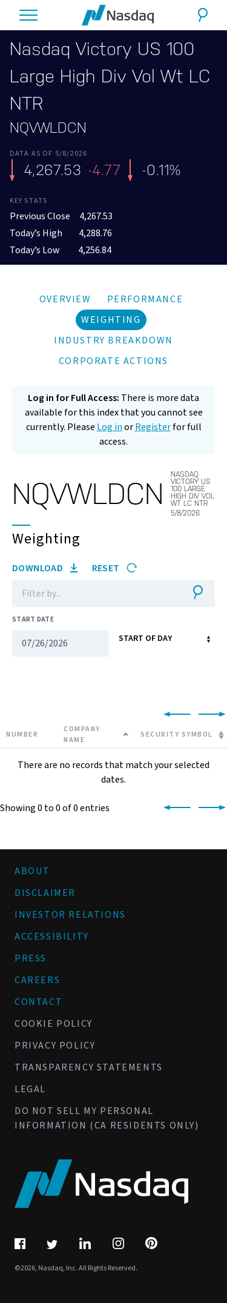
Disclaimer (45, 893)
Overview (65, 299)
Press (31, 958)
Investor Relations (70, 914)
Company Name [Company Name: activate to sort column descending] (82, 734)
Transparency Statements (89, 1067)
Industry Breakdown (113, 340)
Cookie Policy (54, 1023)
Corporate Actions (113, 361)
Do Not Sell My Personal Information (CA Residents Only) (107, 1118)
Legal (30, 1089)
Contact (38, 1002)
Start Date (33, 619)
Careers (37, 980)
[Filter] (95, 593)
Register (153, 427)
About (32, 871)
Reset (114, 568)
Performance (145, 299)
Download (44, 568)
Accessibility (52, 936)
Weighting (110, 320)
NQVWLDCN (48, 127)
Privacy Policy (55, 1045)
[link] (175, 714)
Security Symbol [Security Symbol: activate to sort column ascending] (176, 734)
